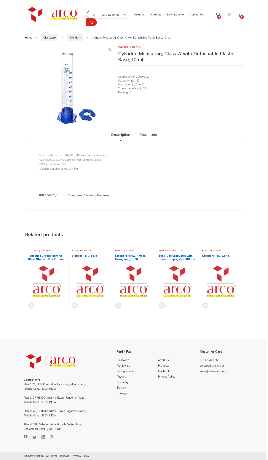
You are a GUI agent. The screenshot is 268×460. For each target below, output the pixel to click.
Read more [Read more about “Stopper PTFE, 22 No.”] (205, 305)
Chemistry (123, 382)
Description (120, 135)
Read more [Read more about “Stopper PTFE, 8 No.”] (74, 305)
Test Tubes (46, 250)
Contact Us (196, 14)
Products (155, 14)
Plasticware (123, 365)
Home (28, 37)
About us (138, 14)
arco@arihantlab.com (212, 365)
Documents (148, 135)
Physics (121, 376)
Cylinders (75, 37)
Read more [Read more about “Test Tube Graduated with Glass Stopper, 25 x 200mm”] (162, 305)
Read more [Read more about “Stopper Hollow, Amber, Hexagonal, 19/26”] (118, 305)
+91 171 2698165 (209, 360)
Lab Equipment (125, 371)
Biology (121, 387)
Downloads (174, 14)
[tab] (120, 136)
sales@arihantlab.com (213, 371)
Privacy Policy (166, 376)
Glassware (49, 37)
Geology (122, 393)
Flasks (74, 250)
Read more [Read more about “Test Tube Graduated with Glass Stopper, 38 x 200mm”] (31, 305)
